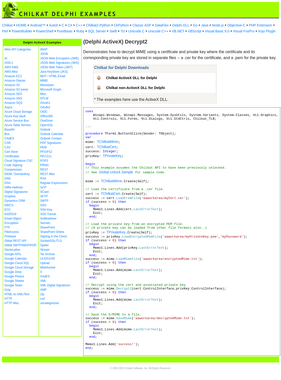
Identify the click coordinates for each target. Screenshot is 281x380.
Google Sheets (14, 281)
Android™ (37, 25)
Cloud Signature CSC (18, 160)
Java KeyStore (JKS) (54, 71)
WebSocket (47, 267)
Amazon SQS (13, 103)
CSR (7, 143)
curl (42, 298)
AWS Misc (11, 71)
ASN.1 (8, 63)
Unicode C (136, 31)
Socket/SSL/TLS (51, 241)
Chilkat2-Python (98, 25)
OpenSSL (46, 125)
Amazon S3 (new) (16, 89)
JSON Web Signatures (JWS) (59, 63)
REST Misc (47, 174)
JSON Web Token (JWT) (56, 67)
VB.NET (178, 31)
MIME (44, 80)
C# (70, 25)
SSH (43, 205)
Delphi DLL (180, 25)
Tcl (122, 31)
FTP (7, 227)
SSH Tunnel (48, 214)
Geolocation (12, 249)
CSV (7, 147)
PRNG (44, 165)
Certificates (11, 156)
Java (204, 25)
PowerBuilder (22, 31)
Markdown (47, 85)
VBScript (194, 31)
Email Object (12, 218)
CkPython (121, 25)
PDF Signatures (50, 143)
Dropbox (10, 196)
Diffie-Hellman (13, 187)
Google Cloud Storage (19, 267)
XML (43, 281)
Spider (44, 245)
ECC (7, 209)
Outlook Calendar (51, 134)
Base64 (9, 129)
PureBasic (65, 31)
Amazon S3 (12, 85)
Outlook (45, 129)
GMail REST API (15, 241)
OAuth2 (45, 107)
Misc (43, 94)
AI (5, 58)
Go (195, 25)
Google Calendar (15, 258)
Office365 (46, 116)
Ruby (80, 31)
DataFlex (162, 25)
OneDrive (46, 120)
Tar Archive (47, 254)
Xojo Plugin (267, 31)
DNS (7, 178)
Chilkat (7, 25)
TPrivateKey (112, 156)
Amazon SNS (13, 98)
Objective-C (236, 25)
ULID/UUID (47, 258)
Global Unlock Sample (116, 172)
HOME (21, 25)
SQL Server (97, 31)
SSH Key (46, 209)
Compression (13, 169)
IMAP (43, 49)
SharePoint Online (52, 232)
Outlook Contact (50, 138)
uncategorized (49, 303)
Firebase (10, 236)
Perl (5, 31)
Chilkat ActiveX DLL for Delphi (131, 78)
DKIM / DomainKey (17, 174)
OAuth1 (45, 103)
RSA (43, 178)
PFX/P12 (46, 152)
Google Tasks (13, 285)
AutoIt (53, 25)
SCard (44, 192)
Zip (42, 294)
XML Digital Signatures (55, 285)
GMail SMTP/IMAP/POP (20, 245)
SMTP (44, 200)
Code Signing (13, 165)
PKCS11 (46, 156)
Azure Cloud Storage (18, 111)
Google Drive (13, 272)
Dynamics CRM (14, 200)
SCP (43, 187)
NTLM (44, 98)
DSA (7, 183)
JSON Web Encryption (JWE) (59, 58)
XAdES (45, 276)
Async (8, 107)
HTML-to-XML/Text (16, 294)
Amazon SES (13, 94)
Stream (45, 249)
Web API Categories (17, 49)
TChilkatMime (107, 142)
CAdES (9, 138)
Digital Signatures (16, 192)
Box (7, 134)
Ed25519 (10, 214)
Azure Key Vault (14, 116)
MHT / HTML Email (52, 76)
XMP (43, 289)
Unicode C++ (158, 31)
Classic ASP (141, 25)
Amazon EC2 (13, 76)
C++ (79, 25)
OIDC (44, 111)
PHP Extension (260, 25)
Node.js (218, 25)
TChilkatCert (106, 147)
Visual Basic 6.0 (217, 31)
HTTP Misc (11, 303)
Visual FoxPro (244, 31)
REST (44, 169)
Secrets (45, 223)
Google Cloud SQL (16, 263)
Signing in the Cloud (53, 236)
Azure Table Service (17, 125)
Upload (45, 263)
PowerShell (44, 31)
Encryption (11, 223)
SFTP (44, 196)
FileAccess (11, 232)
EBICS (8, 205)
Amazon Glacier (14, 80)
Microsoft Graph (50, 89)
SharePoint (47, 227)
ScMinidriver (48, 218)
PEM (43, 147)
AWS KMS (11, 67)
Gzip (7, 289)
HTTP (8, 298)
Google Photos (14, 276)
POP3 (44, 160)
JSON (44, 54)
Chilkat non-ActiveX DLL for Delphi (135, 88)
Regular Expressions (54, 183)
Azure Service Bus (16, 120)
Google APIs (12, 254)
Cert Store (11, 152)
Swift (113, 31)
